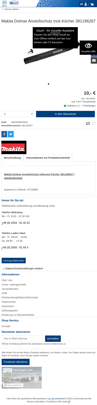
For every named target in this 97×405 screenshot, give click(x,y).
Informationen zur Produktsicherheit (48, 157)
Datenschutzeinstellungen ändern (23, 269)
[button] (48, 84)
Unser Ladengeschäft (14, 284)
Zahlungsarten (10, 310)
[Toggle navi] (4, 3)
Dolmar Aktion (10, 9)
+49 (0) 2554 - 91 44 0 (15, 247)
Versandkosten (89, 101)
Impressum (8, 306)
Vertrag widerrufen (13, 260)
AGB (4, 293)
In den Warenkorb (65, 114)
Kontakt (6, 326)
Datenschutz (9, 301)
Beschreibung (12, 157)
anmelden (53, 338)
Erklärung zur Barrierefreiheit (18, 314)
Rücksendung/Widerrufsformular (20, 297)
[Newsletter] (22, 338)
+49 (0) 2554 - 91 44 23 (16, 222)
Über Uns (7, 280)
